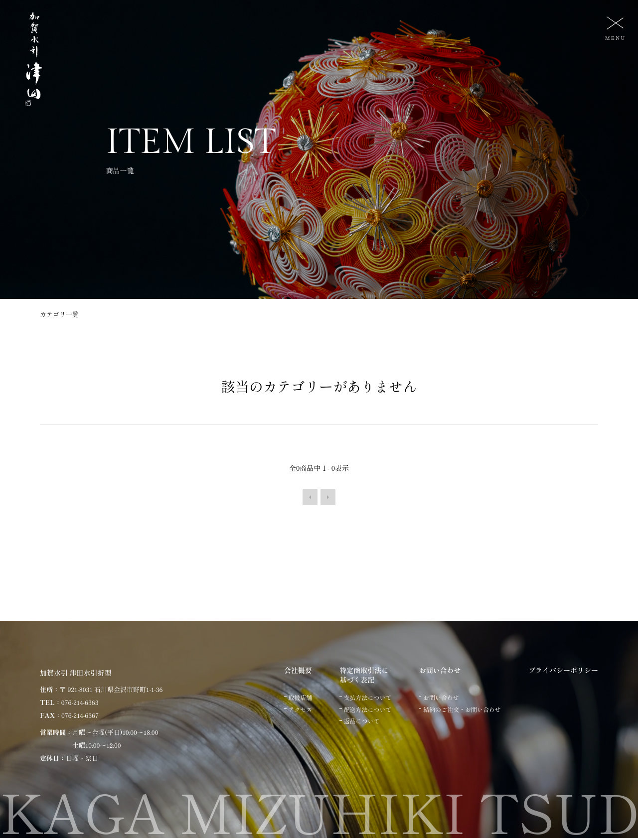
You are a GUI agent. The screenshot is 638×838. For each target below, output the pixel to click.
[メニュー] (614, 27)
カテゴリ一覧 (59, 314)
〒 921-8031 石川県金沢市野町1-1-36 (110, 689)
